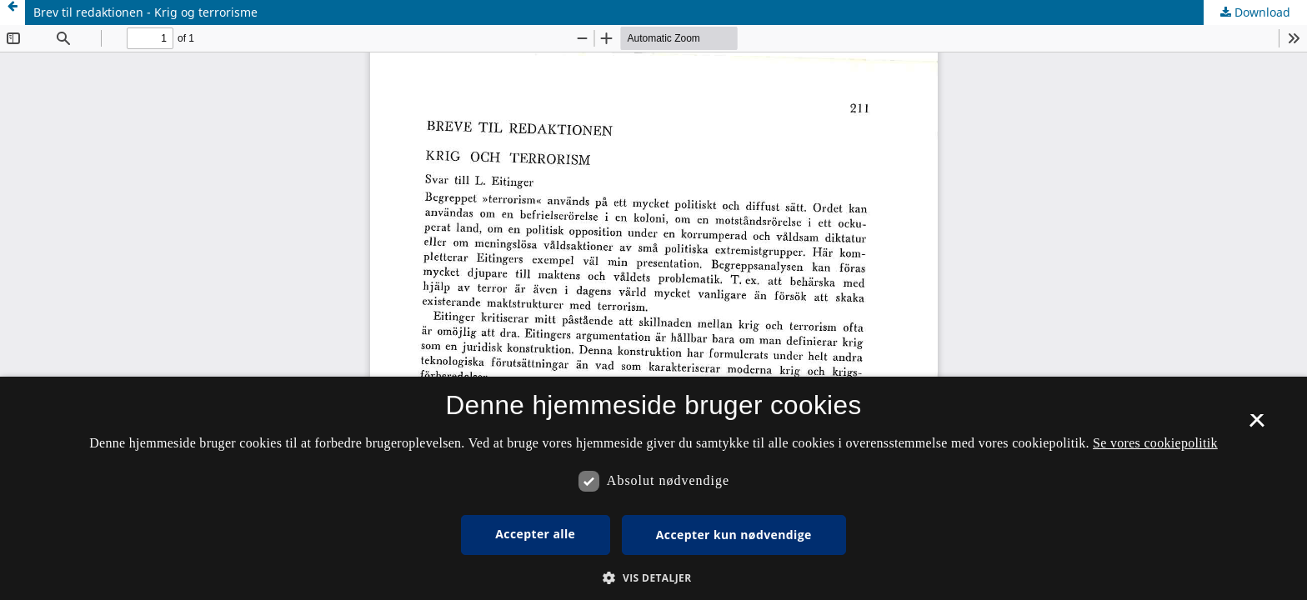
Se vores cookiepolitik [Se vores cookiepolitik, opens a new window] (1155, 443)
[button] (653, 578)
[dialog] (653, 488)
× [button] (1256, 426)
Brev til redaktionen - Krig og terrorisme (145, 12)
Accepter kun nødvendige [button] (734, 534)
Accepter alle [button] (535, 534)
